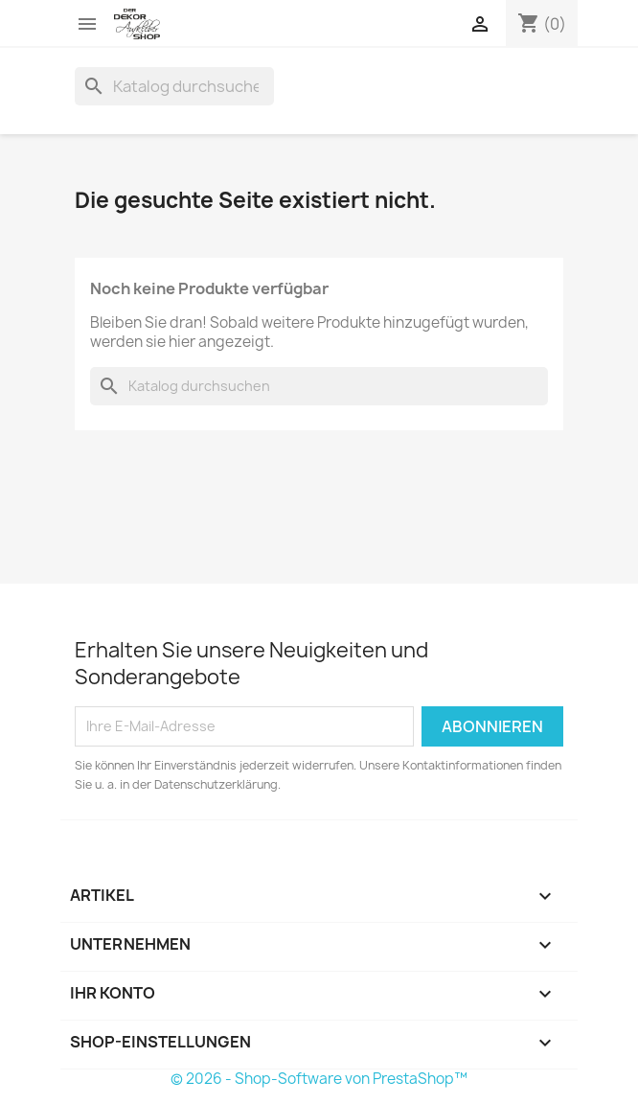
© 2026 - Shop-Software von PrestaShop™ (319, 1079)
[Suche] (174, 86)
